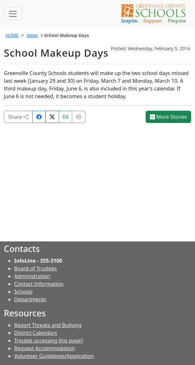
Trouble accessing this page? (48, 340)
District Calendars (35, 332)
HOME (12, 35)
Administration (32, 276)
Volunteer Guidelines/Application (54, 356)
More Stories (168, 116)
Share (18, 116)
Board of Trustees (35, 268)
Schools (23, 291)
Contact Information (38, 283)
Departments (30, 299)
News (32, 35)
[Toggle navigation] (13, 13)
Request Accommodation (44, 348)
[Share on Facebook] (39, 117)
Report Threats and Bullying (48, 325)
